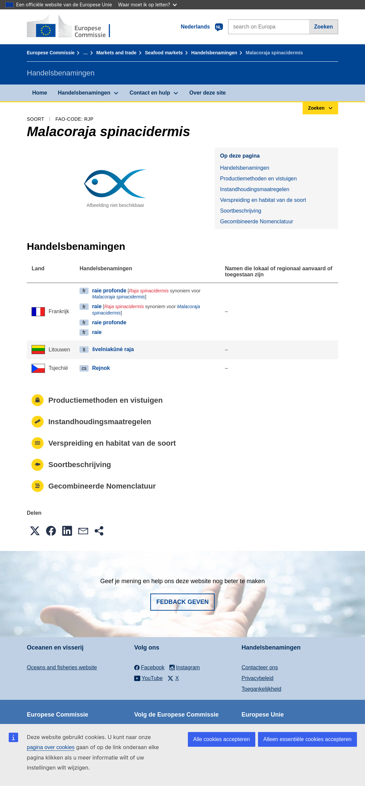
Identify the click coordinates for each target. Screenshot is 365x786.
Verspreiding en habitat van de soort (263, 200)
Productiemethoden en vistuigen (258, 178)
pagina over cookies (50, 747)
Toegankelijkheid (261, 689)
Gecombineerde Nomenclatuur (256, 221)
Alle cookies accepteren (221, 739)
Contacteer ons (260, 667)
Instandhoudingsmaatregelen (254, 189)
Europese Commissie (50, 52)
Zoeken (323, 27)
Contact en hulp (149, 93)
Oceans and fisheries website (62, 667)
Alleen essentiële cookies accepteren (307, 739)
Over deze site (207, 93)
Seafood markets (164, 52)
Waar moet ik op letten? (147, 4)
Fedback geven (182, 602)
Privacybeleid (257, 678)
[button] (35, 531)
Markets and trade (116, 52)
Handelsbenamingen (214, 52)
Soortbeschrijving (240, 211)
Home (39, 93)
